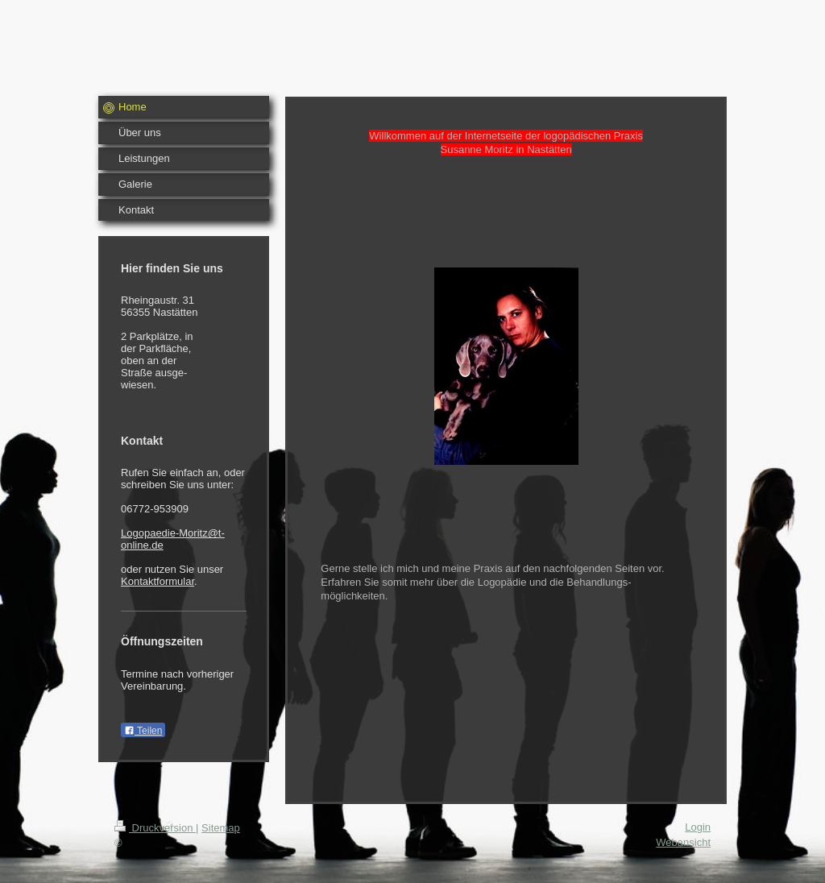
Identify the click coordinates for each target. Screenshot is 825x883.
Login (698, 827)
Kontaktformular (157, 581)
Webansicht (683, 842)
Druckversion (155, 828)
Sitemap (220, 828)
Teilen (143, 730)
